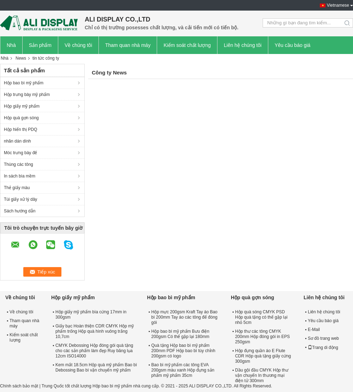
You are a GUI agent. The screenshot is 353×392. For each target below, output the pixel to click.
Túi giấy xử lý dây (20, 199)
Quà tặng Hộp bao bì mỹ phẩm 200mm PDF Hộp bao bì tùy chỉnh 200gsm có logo (183, 350)
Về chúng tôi (78, 45)
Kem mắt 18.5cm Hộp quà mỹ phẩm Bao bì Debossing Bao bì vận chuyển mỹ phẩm (96, 367)
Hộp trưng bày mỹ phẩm (27, 94)
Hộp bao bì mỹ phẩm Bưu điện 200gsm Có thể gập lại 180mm (180, 334)
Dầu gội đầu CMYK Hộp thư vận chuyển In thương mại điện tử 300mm (261, 375)
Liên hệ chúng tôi (243, 45)
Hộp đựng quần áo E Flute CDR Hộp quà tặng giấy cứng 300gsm (263, 356)
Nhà (11, 45)
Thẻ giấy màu (17, 187)
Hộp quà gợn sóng (21, 117)
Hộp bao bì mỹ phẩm (23, 82)
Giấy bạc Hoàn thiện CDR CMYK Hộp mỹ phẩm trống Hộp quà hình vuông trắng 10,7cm (94, 331)
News (21, 58)
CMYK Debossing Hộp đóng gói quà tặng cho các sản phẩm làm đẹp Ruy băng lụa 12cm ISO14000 (94, 350)
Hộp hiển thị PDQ (20, 129)
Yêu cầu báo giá (292, 45)
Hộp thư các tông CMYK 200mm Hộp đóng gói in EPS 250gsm (262, 336)
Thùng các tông (18, 164)
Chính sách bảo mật (19, 386)
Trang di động (323, 347)
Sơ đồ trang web (323, 338)
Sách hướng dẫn (19, 211)
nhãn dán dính (17, 141)
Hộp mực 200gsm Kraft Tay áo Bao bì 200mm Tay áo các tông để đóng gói (184, 317)
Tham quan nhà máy (127, 45)
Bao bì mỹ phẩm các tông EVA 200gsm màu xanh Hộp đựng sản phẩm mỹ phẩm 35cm (182, 370)
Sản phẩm (40, 45)
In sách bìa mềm (19, 176)
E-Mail (314, 329)
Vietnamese (338, 5)
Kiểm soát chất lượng (187, 45)
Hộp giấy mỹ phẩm (22, 106)
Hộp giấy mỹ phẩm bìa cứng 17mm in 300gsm (90, 314)
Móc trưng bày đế (20, 152)
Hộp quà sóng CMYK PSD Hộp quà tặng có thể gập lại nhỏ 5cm (261, 317)
